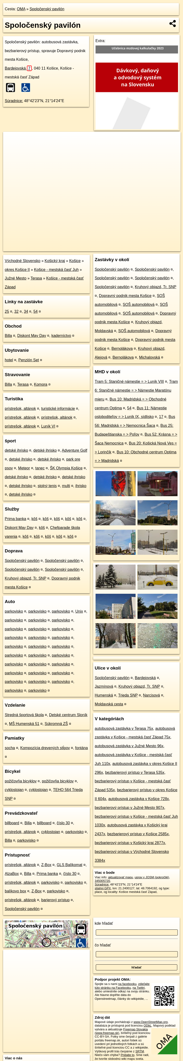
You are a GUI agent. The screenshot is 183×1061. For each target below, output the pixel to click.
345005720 (102, 881)
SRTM (139, 1051)
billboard (12, 823)
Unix (79, 611)
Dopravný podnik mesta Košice (125, 296)
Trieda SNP (128, 695)
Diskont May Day (31, 336)
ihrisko (80, 486)
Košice (75, 261)
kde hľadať (104, 923)
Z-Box (46, 865)
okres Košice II (17, 270)
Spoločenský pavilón (47, 9)
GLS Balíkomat (69, 865)
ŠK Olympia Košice (66, 468)
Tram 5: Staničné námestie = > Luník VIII (129, 381)
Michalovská (149, 357)
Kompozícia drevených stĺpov (45, 748)
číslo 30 (63, 823)
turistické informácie (58, 409)
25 (7, 311)
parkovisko (14, 611)
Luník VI (48, 426)
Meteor (24, 468)
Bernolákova (122, 348)
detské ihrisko (16, 450)
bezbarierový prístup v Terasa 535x (134, 772)
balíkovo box (15, 891)
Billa (8, 336)
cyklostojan (14, 790)
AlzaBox (12, 874)
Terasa (36, 278)
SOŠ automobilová (138, 304)
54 (35, 311)
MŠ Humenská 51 (24, 724)
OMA (21, 9)
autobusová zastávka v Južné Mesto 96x (129, 746)
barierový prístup (55, 900)
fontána (81, 748)
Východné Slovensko (22, 261)
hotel (9, 360)
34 (26, 311)
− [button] (11, 147)
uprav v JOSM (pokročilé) (152, 877)
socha (10, 748)
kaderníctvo (61, 336)
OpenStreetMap (100, 247)
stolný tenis (47, 486)
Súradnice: (14, 101)
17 (161, 417)
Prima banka (15, 519)
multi (66, 486)
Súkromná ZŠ (56, 724)
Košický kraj (55, 261)
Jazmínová (104, 686)
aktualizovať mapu (120, 877)
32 (16, 311)
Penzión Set (28, 360)
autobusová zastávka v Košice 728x (138, 799)
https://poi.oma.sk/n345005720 (160, 247)
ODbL (147, 1025)
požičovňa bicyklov (20, 781)
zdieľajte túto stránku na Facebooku (122, 985)
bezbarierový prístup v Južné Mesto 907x (129, 808)
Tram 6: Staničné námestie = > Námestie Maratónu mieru (136, 390)
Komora (40, 384)
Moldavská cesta (109, 704)
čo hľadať (103, 945)
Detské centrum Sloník (68, 715)
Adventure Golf (74, 450)
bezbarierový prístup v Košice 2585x (138, 834)
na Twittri (138, 988)
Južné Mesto (15, 278)
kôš (34, 519)
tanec (40, 468)
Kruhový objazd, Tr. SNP (25, 578)
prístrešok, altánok (20, 409)
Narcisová (151, 695)
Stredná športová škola (24, 715)
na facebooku (127, 984)
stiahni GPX (103, 888)
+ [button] (11, 139)
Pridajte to (127, 1055)
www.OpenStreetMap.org (150, 1022)
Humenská (104, 695)
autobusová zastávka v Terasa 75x (124, 728)
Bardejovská (18, 68)
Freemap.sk (125, 247)
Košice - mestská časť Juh (56, 270)
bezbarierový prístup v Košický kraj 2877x (130, 843)
